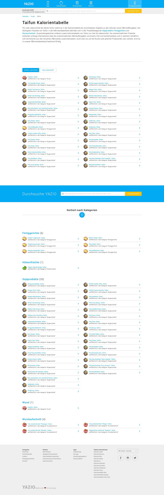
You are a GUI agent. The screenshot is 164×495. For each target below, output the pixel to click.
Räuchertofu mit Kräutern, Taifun (38, 371)
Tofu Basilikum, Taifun (35, 158)
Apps (48, 4)
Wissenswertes (77, 4)
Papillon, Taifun (33, 77)
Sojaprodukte (107, 30)
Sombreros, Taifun (94, 127)
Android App (77, 452)
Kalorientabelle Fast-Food (102, 477)
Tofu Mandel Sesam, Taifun (36, 83)
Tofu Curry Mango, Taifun (36, 164)
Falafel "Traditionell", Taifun (36, 238)
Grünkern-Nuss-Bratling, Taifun (37, 315)
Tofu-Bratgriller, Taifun (96, 139)
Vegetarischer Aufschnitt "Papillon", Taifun (102, 430)
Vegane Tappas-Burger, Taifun (37, 267)
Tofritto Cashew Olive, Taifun (37, 133)
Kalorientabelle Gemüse (101, 475)
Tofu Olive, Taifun (94, 133)
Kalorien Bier (98, 456)
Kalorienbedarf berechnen (51, 456)
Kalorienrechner (48, 461)
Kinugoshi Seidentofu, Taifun (37, 114)
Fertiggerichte (119, 30)
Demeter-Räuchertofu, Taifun (98, 96)
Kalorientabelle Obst (100, 472)
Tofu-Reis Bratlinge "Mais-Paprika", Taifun (102, 158)
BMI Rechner (47, 452)
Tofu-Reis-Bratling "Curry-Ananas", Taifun (102, 365)
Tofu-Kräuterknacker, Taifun (97, 146)
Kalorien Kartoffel (99, 465)
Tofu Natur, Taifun (33, 146)
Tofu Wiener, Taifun (34, 139)
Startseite (25, 452)
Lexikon (24, 456)
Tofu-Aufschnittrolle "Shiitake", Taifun (39, 430)
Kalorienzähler (77, 458)
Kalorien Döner (98, 458)
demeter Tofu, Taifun (95, 89)
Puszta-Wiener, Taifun (95, 108)
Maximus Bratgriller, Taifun (36, 250)
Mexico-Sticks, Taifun (95, 238)
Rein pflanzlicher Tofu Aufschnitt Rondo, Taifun (42, 108)
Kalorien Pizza (98, 470)
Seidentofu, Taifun (94, 121)
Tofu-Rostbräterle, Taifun (96, 152)
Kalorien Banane (99, 454)
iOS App (75, 454)
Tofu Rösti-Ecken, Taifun (96, 334)
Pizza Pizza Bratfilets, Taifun (37, 152)
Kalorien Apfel (98, 452)
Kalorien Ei (97, 461)
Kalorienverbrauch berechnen (52, 458)
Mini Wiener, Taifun (34, 121)
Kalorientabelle (61, 4)
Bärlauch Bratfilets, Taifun (97, 164)
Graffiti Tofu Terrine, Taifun (36, 89)
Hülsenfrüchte (30, 262)
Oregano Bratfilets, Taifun (36, 346)
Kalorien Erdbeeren (100, 468)
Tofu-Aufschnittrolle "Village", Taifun (100, 424)
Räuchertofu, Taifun (95, 114)
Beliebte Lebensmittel (30, 70)
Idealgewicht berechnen (50, 454)
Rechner (91, 4)
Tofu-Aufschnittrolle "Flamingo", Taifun (40, 424)
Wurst (25, 402)
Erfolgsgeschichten (135, 4)
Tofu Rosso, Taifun (95, 77)
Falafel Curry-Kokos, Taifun (36, 244)
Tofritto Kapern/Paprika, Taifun (98, 83)
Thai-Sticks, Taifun (95, 244)
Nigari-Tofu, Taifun (95, 102)
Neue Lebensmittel (48, 70)
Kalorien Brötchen (99, 463)
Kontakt (24, 461)
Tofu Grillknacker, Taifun (35, 127)
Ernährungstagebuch (79, 456)
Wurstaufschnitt (29, 33)
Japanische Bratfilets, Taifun (37, 102)
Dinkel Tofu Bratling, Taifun (36, 96)
